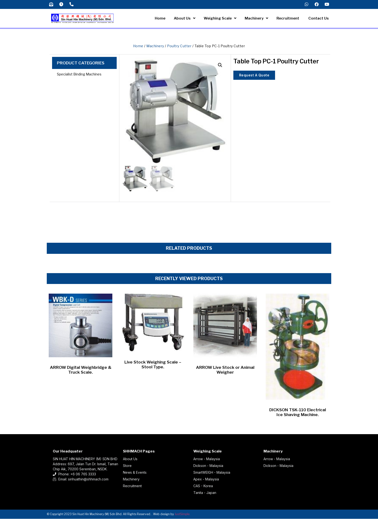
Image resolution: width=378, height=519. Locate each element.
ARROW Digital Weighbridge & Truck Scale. (80, 370)
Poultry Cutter (179, 46)
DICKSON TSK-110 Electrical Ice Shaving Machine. (297, 412)
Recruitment (288, 18)
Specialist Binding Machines (79, 74)
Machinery (256, 18)
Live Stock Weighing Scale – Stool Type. (152, 365)
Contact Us (318, 18)
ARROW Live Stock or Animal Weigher (225, 370)
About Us (184, 18)
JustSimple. (182, 514)
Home (160, 18)
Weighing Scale (220, 18)
